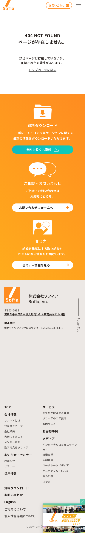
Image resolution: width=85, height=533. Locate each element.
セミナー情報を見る (45, 265)
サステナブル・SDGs (55, 470)
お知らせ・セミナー (18, 455)
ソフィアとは (12, 420)
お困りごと (49, 423)
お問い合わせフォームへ (44, 207)
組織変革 (48, 454)
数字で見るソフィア (16, 447)
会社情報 (10, 414)
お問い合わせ (13, 495)
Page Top (78, 325)
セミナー (9, 466)
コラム (47, 481)
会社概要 (9, 431)
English (10, 502)
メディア (49, 438)
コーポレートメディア (56, 465)
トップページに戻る (42, 70)
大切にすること (13, 436)
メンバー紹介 (12, 442)
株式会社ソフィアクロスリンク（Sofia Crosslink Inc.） (35, 328)
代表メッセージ (13, 426)
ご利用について (15, 509)
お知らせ (9, 461)
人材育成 (48, 460)
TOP (7, 407)
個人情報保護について (19, 516)
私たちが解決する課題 (56, 413)
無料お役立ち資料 (42, 149)
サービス (49, 407)
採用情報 (10, 473)
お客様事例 (50, 431)
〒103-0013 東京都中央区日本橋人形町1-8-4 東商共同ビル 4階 (34, 312)
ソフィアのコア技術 (54, 418)
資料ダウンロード (16, 488)
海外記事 (48, 476)
